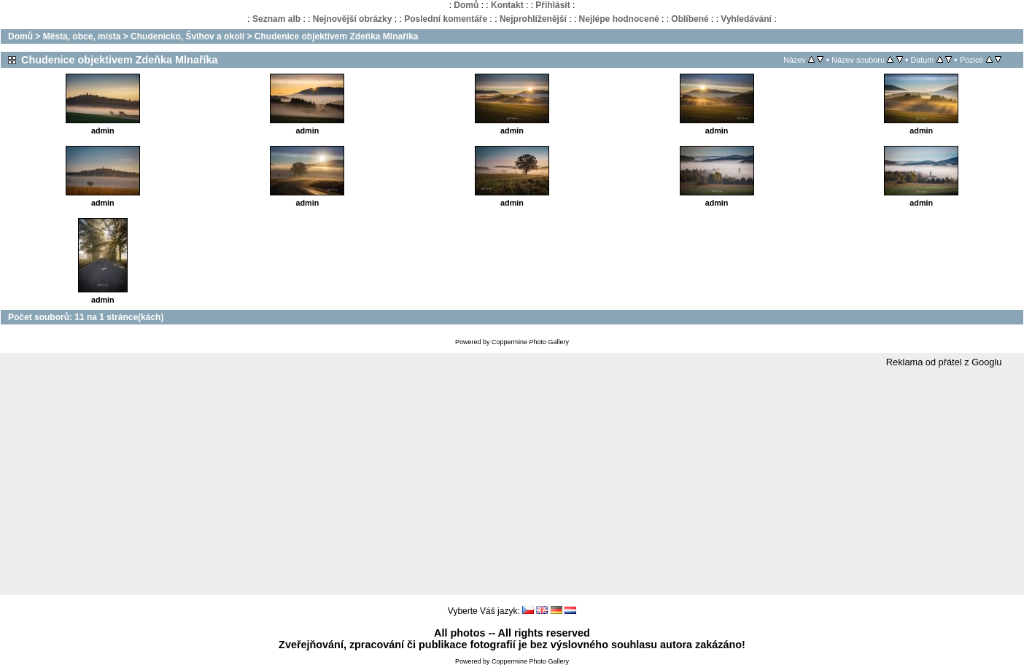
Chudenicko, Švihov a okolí (187, 36)
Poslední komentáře (445, 19)
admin (103, 130)
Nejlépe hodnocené (619, 19)
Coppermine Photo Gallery (530, 342)
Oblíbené (689, 19)
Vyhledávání (746, 19)
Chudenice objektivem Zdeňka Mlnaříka (337, 36)
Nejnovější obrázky (352, 19)
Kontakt (507, 5)
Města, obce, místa (82, 36)
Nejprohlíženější (533, 19)
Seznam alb (276, 19)
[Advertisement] (512, 482)
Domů (466, 5)
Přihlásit (552, 5)
